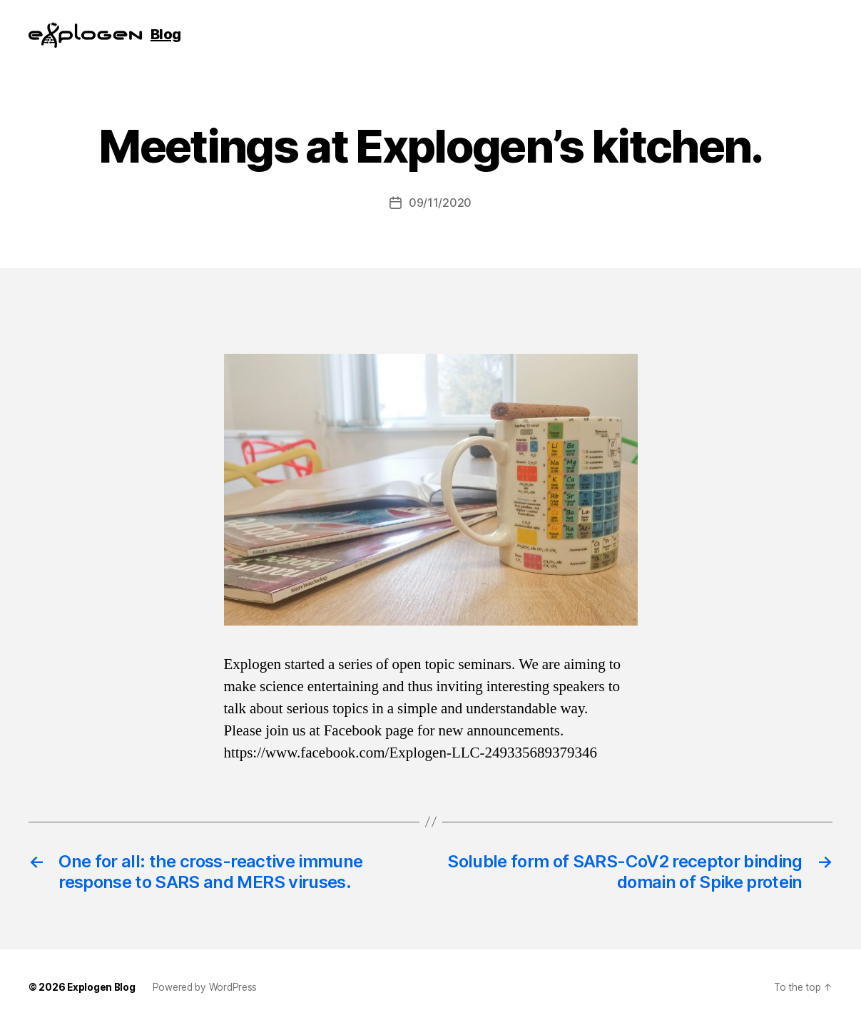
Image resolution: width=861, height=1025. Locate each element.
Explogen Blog (101, 987)
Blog (166, 34)
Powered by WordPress (205, 987)
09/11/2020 (440, 202)
